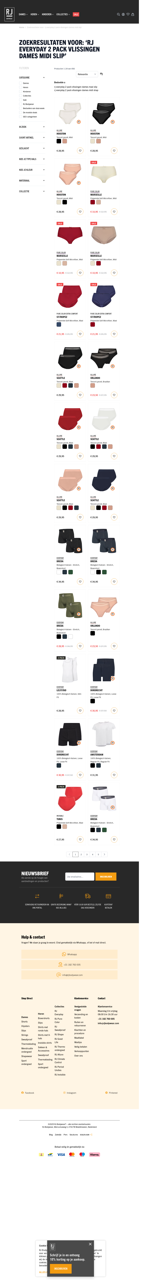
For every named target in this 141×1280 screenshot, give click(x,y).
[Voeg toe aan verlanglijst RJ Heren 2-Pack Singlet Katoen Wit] (80, 710)
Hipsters (25, 1026)
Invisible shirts (45, 1042)
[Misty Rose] (64, 141)
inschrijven (106, 876)
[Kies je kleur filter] (32, 170)
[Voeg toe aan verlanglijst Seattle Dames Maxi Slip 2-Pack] (80, 395)
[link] (69, 854)
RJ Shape (59, 1034)
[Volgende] (104, 854)
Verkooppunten (81, 1051)
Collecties (59, 1006)
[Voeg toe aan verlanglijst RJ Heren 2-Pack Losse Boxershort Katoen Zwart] (80, 775)
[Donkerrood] (92, 202)
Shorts (24, 1021)
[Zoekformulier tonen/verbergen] (118, 14)
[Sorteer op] (87, 74)
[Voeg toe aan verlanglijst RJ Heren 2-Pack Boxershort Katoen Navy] (114, 581)
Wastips (78, 1042)
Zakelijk (58, 1134)
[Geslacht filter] (32, 148)
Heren (41, 1013)
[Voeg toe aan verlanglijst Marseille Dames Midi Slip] (114, 211)
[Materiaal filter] (32, 180)
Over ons (78, 1055)
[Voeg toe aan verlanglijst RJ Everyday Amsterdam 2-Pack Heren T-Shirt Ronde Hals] (114, 775)
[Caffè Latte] (98, 202)
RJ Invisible (60, 1074)
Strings (24, 1034)
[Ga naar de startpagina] (9, 14)
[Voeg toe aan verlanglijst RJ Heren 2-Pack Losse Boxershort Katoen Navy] (114, 710)
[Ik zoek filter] (32, 127)
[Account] (123, 14)
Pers (65, 1134)
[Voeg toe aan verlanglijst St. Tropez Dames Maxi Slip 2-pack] (80, 334)
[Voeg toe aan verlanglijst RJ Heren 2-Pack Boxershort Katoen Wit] (114, 839)
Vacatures (74, 1134)
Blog (51, 1134)
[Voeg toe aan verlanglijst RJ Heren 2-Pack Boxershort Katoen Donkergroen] (80, 646)
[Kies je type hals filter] (32, 159)
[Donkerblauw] (59, 324)
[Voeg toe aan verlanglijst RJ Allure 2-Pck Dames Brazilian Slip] (114, 646)
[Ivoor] (92, 141)
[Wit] (59, 572)
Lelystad (61, 690)
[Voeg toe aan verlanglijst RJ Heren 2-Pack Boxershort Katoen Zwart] (80, 581)
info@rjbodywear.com (108, 1023)
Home (21, 27)
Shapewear (26, 1056)
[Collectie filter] (32, 191)
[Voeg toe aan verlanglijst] (128, 14)
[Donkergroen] (70, 572)
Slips (23, 1030)
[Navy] (70, 385)
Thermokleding (28, 1043)
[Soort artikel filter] (32, 137)
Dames (24, 1017)
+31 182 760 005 (106, 1018)
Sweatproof (26, 1039)
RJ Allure (59, 1054)
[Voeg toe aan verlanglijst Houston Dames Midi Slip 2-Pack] (80, 150)
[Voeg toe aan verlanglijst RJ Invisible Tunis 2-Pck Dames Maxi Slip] (80, 839)
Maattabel (79, 1037)
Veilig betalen (80, 1046)
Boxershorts (43, 1018)
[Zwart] (59, 141)
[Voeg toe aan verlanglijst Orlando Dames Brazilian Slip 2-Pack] (114, 395)
